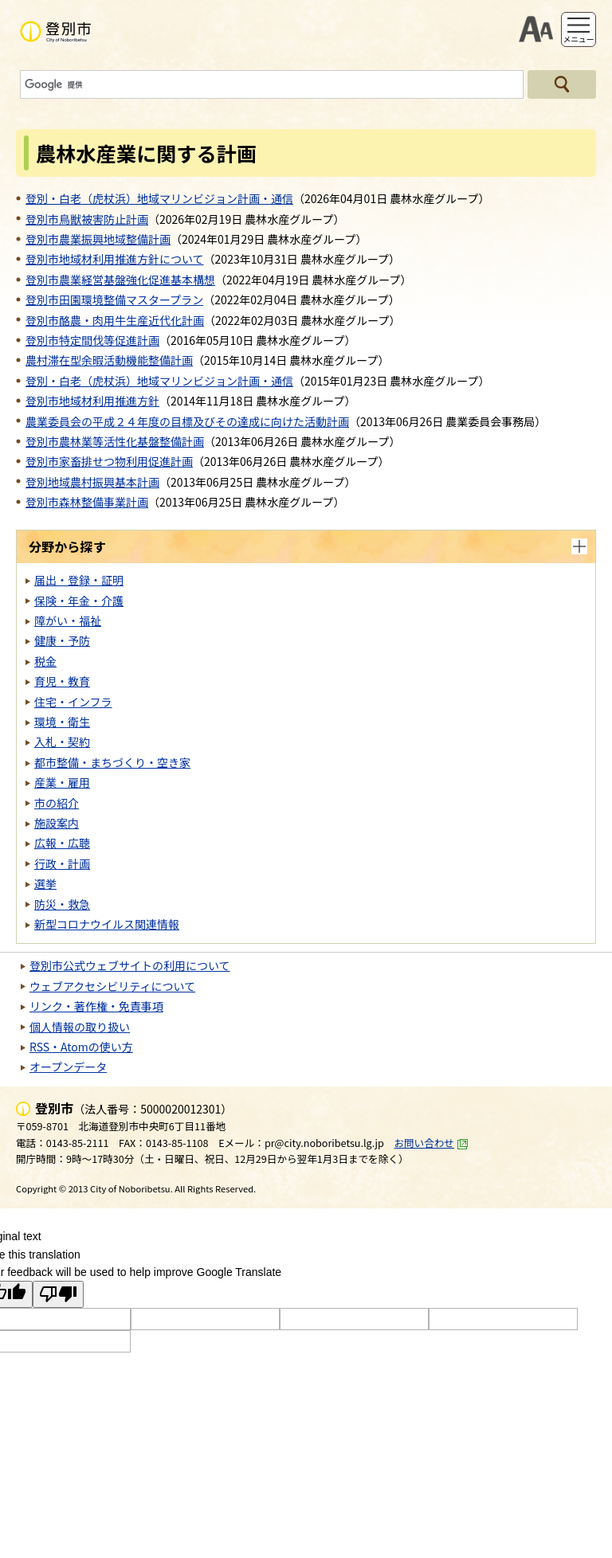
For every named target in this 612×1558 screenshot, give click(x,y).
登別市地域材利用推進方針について (115, 259)
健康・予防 (62, 640)
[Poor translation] (58, 1294)
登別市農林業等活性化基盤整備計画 (115, 441)
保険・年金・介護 (79, 601)
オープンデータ (68, 1067)
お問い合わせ (431, 1142)
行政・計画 (62, 863)
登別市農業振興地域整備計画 (98, 239)
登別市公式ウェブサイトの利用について (129, 965)
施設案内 (56, 823)
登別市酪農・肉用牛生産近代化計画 (115, 320)
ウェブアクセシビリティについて (112, 986)
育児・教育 (62, 681)
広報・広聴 (62, 843)
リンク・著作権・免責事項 (96, 1006)
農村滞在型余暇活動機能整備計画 (109, 360)
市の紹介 (56, 803)
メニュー (578, 39)
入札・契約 (62, 742)
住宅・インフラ (73, 702)
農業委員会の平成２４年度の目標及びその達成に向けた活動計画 (187, 421)
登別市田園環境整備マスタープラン (114, 299)
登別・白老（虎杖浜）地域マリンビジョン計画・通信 (159, 198)
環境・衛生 (62, 722)
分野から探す (67, 546)
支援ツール (535, 29)
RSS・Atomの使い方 (81, 1047)
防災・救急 (62, 904)
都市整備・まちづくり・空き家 (112, 762)
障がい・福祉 (67, 620)
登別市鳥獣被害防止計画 (87, 219)
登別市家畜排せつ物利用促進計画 (109, 461)
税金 (45, 661)
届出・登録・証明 (79, 580)
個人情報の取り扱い (79, 1027)
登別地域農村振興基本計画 (92, 482)
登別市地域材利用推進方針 (92, 401)
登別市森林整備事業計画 (87, 502)
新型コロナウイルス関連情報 (106, 924)
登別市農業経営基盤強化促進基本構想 (120, 280)
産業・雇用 (62, 782)
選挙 (45, 883)
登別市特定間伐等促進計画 (92, 340)
